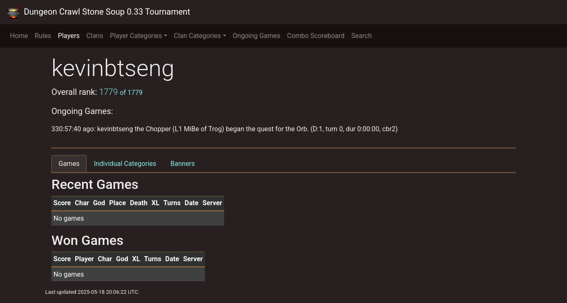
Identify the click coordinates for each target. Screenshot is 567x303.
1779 (121, 92)
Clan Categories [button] (197, 36)
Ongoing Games (257, 36)
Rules (43, 36)
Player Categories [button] (136, 36)
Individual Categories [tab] (125, 164)
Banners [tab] (183, 164)
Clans (95, 36)
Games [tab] (69, 164)
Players (68, 36)
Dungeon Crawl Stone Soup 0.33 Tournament (98, 12)
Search (361, 36)
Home (19, 36)
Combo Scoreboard (316, 36)
